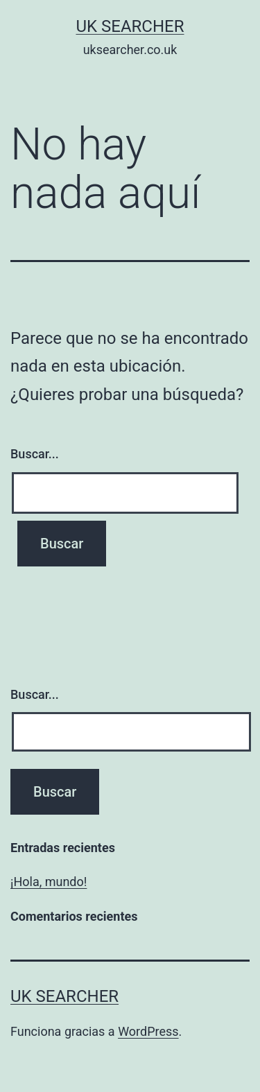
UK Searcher (130, 26)
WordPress (148, 1031)
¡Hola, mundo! (48, 881)
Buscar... (34, 454)
